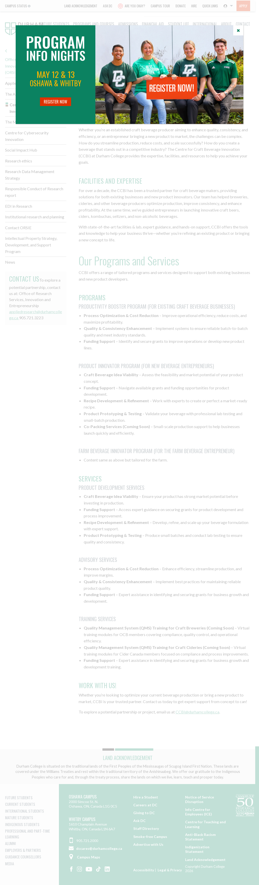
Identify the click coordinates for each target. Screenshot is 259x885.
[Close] (238, 30)
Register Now (55, 102)
